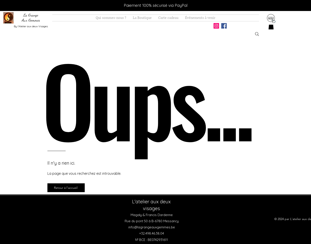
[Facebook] (224, 26)
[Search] (257, 34)
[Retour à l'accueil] (66, 187)
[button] (271, 26)
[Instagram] (216, 26)
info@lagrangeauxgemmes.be (151, 227)
